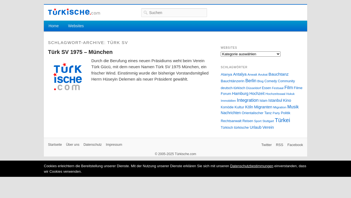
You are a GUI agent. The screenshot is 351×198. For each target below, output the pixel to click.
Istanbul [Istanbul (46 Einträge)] (275, 100)
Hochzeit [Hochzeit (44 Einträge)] (256, 93)
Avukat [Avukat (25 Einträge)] (263, 74)
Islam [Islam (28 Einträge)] (263, 101)
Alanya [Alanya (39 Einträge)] (226, 74)
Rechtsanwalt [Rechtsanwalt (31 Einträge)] (231, 121)
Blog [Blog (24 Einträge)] (260, 81)
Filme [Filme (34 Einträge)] (298, 88)
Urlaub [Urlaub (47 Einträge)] (256, 127)
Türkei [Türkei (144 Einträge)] (282, 120)
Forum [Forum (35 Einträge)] (226, 94)
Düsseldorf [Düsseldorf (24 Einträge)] (253, 88)
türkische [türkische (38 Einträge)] (241, 127)
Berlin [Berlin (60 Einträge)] (250, 80)
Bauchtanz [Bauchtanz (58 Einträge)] (278, 74)
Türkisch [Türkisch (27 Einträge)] (227, 128)
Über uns (73, 145)
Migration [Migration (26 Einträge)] (279, 107)
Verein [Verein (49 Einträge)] (268, 127)
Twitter (266, 145)
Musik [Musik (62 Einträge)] (293, 107)
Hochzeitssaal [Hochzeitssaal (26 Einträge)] (275, 93)
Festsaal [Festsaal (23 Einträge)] (278, 88)
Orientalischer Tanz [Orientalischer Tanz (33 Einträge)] (257, 113)
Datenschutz (92, 145)
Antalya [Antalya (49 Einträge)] (240, 74)
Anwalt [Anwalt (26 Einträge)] (252, 74)
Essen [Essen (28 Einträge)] (266, 88)
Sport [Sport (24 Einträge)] (258, 121)
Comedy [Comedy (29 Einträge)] (270, 81)
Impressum (114, 145)
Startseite (55, 145)
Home (54, 26)
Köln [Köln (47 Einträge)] (249, 107)
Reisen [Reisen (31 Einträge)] (247, 121)
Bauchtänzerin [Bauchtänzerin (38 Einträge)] (232, 81)
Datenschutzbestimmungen (251, 166)
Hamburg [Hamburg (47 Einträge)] (240, 93)
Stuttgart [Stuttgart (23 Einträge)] (268, 121)
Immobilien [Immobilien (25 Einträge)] (228, 100)
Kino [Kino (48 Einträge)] (287, 100)
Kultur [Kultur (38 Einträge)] (239, 107)
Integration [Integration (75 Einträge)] (248, 100)
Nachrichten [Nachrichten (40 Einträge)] (231, 113)
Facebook (295, 145)
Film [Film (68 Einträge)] (288, 87)
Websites (76, 26)
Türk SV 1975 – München (80, 52)
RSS (279, 145)
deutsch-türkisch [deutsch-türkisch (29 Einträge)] (233, 88)
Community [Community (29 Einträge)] (286, 81)
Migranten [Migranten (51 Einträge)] (263, 107)
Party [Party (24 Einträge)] (276, 113)
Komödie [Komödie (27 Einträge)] (227, 107)
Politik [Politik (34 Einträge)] (285, 113)
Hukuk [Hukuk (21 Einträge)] (290, 93)
